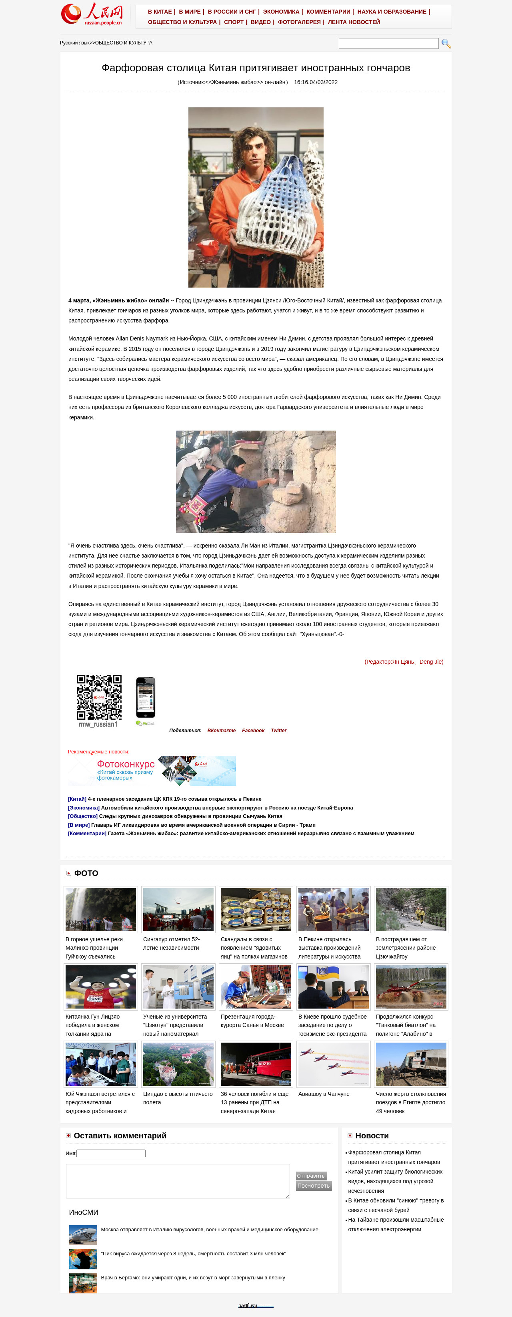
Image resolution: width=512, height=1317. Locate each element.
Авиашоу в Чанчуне (324, 1094)
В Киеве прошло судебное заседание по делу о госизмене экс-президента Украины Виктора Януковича (332, 1033)
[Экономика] (84, 808)
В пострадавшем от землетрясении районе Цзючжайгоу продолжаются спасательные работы (406, 956)
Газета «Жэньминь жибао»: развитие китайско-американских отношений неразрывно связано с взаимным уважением (261, 833)
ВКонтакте (222, 730)
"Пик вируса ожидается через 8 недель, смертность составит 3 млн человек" (193, 1254)
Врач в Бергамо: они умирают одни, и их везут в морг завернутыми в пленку (193, 1278)
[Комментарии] (87, 833)
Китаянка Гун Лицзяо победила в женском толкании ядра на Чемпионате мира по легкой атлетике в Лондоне (101, 1033)
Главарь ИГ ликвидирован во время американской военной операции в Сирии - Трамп (203, 825)
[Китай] (77, 799)
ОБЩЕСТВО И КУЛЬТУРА (123, 43)
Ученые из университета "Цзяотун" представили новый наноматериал (175, 1025)
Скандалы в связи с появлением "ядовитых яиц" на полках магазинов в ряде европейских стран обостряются (254, 956)
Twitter (278, 730)
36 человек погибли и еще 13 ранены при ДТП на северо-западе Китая (254, 1102)
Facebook (253, 730)
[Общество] (83, 816)
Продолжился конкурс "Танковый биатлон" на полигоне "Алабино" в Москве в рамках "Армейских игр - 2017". (406, 1033)
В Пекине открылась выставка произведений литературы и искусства (329, 948)
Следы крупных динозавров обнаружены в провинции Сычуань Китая (190, 816)
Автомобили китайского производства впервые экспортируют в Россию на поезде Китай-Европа (227, 808)
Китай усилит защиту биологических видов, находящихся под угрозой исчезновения (395, 1181)
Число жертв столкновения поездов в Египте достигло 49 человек (411, 1102)
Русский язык (75, 43)
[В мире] (79, 825)
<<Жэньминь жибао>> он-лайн (245, 82)
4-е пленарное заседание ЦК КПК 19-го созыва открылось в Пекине (175, 799)
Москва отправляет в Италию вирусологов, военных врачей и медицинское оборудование (210, 1229)
